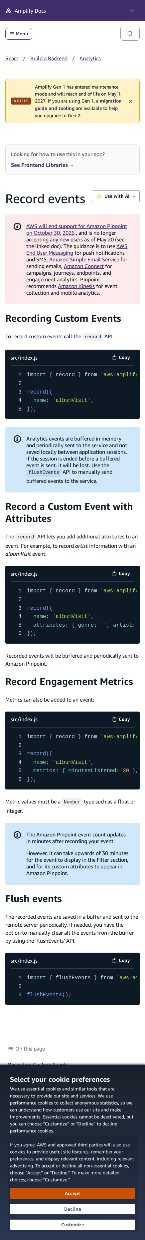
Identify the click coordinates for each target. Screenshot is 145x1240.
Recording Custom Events (63, 318)
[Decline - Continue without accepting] (72, 1209)
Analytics (90, 58)
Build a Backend (49, 58)
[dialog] (72, 1152)
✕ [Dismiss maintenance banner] (130, 101)
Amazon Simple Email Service (84, 259)
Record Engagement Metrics (69, 680)
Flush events (33, 896)
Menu (19, 34)
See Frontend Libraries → (42, 164)
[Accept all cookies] (72, 1193)
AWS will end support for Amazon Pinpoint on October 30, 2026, (76, 229)
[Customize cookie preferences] (72, 1224)
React (11, 58)
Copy (123, 358)
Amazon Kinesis (76, 286)
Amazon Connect (84, 266)
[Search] (130, 34)
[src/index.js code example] (72, 392)
